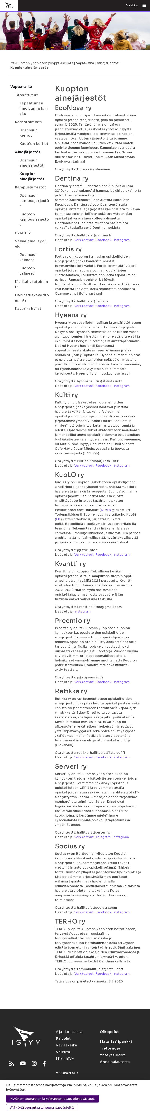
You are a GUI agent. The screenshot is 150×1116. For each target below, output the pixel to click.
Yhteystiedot (112, 1055)
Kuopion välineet (27, 271)
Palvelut (63, 1038)
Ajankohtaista (69, 1032)
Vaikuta (63, 1052)
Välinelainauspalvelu (31, 244)
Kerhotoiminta (28, 122)
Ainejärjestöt (108, 63)
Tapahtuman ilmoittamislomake (34, 108)
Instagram (121, 240)
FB (109, 510)
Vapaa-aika (85, 63)
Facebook (103, 240)
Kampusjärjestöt (30, 187)
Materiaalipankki (116, 1042)
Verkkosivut (84, 240)
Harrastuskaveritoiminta (32, 298)
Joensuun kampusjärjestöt (34, 200)
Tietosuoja (110, 1048)
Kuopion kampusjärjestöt (34, 219)
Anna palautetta (115, 1062)
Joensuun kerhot (29, 133)
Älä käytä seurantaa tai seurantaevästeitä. (42, 1108)
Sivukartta (67, 1073)
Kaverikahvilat (28, 309)
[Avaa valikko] (142, 5)
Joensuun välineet (29, 257)
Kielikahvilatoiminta (31, 284)
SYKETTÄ (23, 233)
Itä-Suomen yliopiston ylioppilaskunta (41, 63)
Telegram (103, 837)
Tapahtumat (26, 95)
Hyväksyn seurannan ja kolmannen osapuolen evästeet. (52, 1099)
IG (103, 510)
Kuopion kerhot (34, 144)
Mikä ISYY (65, 1059)
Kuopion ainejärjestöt (29, 68)
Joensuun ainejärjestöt (32, 163)
